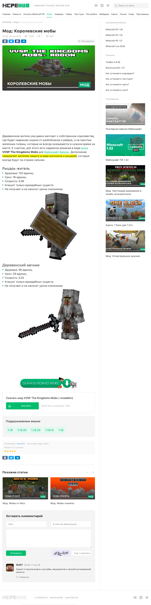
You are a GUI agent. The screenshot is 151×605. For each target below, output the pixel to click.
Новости (17, 14)
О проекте (41, 597)
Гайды (69, 14)
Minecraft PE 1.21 (114, 40)
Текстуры (79, 14)
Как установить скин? (117, 90)
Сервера (59, 14)
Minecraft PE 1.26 (114, 29)
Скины (123, 14)
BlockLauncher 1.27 (115, 68)
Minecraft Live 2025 (115, 46)
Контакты (71, 597)
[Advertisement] (48, 111)
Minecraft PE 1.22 (114, 35)
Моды (49, 14)
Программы (142, 14)
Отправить (16, 553)
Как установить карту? (117, 84)
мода (84, 148)
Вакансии (56, 597)
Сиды (131, 14)
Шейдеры (104, 14)
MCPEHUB (6, 22)
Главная (6, 14)
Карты (114, 14)
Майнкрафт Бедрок (56, 151)
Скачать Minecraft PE (34, 14)
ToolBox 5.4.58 (113, 62)
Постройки (91, 14)
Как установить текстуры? (119, 79)
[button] (22, 405)
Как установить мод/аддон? (120, 73)
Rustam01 (21, 444)
